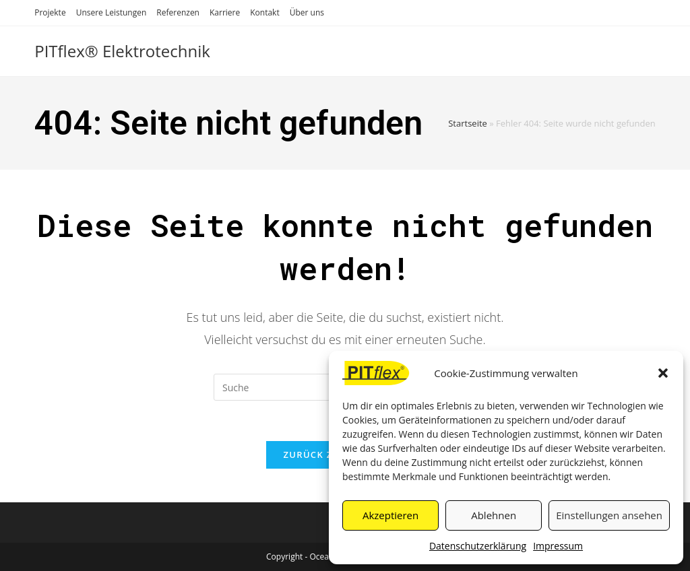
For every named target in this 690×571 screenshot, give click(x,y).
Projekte (49, 12)
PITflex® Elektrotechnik (122, 51)
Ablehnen (493, 515)
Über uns (307, 12)
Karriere (225, 12)
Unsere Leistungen (111, 12)
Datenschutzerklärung (477, 545)
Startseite (467, 123)
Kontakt (264, 12)
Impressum (558, 545)
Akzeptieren (390, 515)
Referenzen (177, 12)
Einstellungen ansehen (609, 515)
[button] (663, 373)
